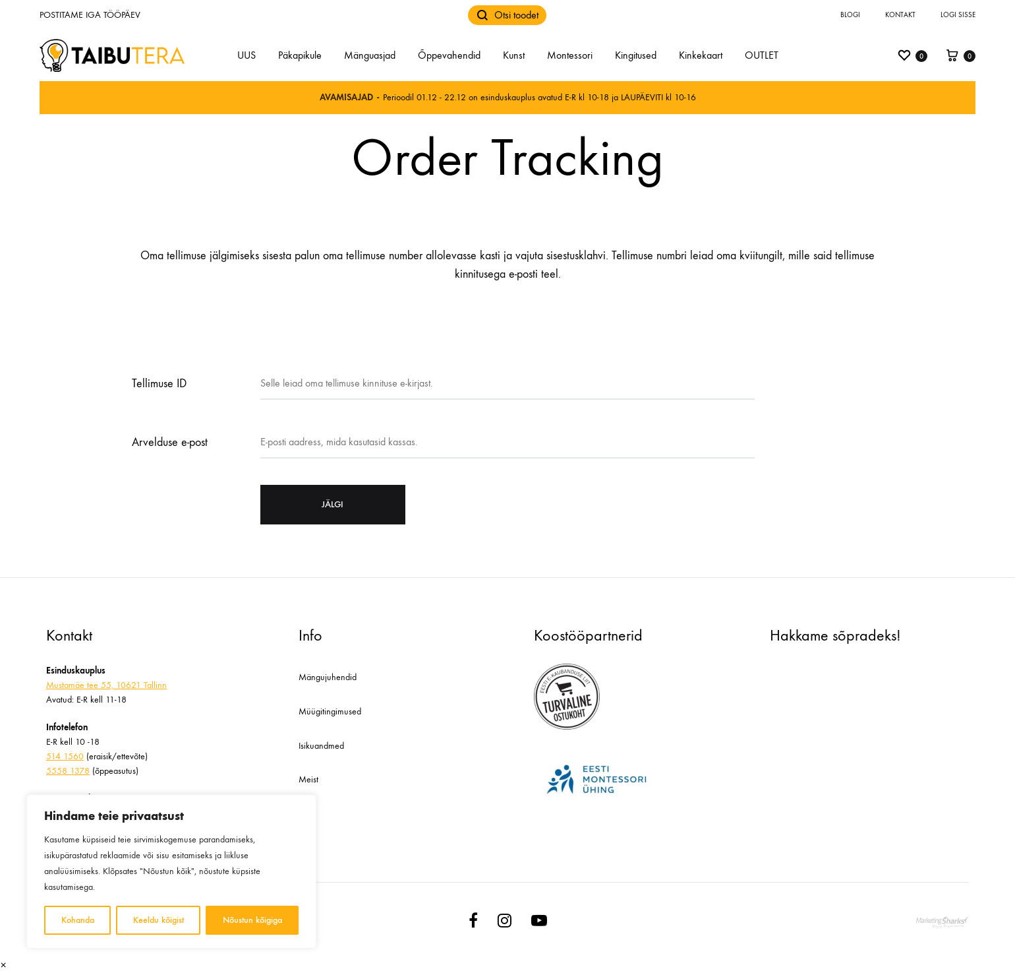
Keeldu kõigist (158, 920)
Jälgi (332, 504)
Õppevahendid (449, 55)
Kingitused (635, 55)
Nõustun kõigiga (252, 920)
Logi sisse (958, 15)
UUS (246, 55)
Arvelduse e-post (170, 442)
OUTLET (761, 55)
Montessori (570, 55)
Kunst (514, 55)
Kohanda (77, 920)
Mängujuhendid (328, 677)
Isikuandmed (321, 745)
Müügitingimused (330, 711)
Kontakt (900, 15)
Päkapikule (300, 55)
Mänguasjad (369, 55)
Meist (308, 779)
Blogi (850, 15)
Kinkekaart (700, 55)
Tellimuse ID (159, 384)
